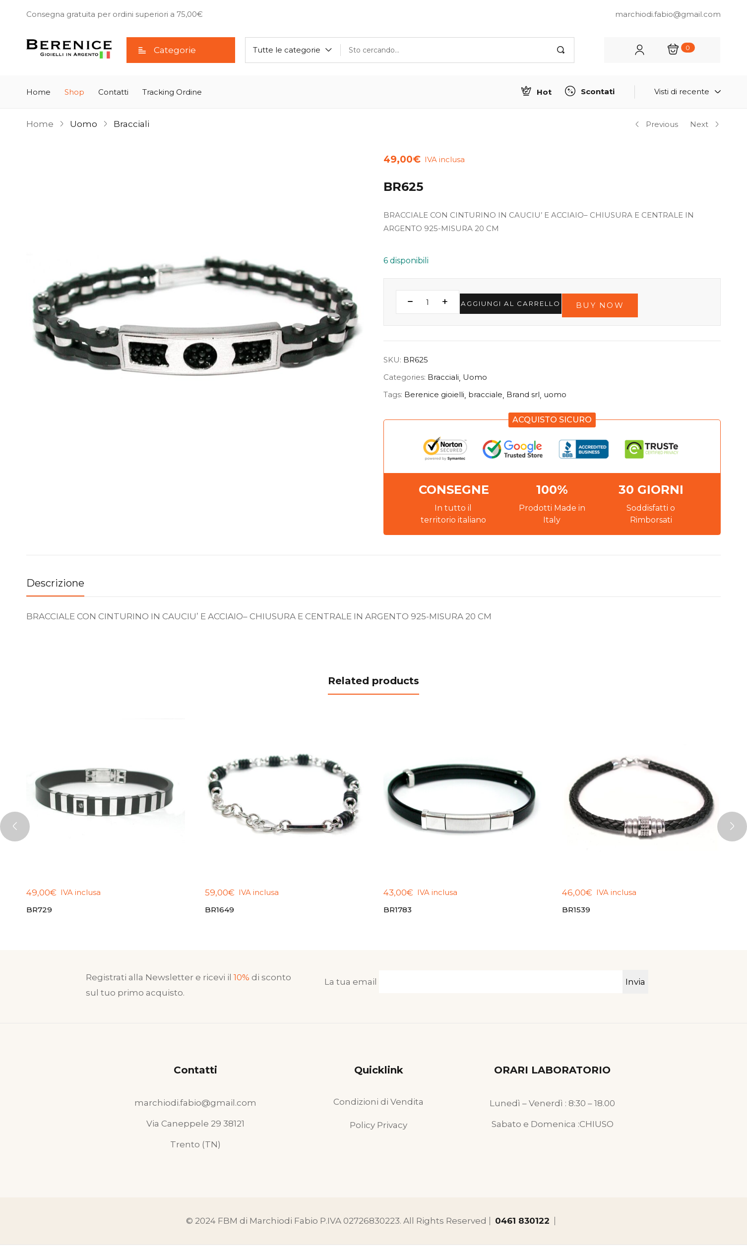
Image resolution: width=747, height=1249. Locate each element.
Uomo (83, 124)
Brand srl (523, 394)
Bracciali (131, 124)
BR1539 (577, 912)
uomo (555, 394)
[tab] (65, 585)
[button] (293, 50)
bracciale (485, 394)
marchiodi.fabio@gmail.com (195, 1107)
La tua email (473, 986)
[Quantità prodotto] (427, 302)
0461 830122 (522, 1225)
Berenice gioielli (434, 394)
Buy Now (650, 301)
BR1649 (221, 912)
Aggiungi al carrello (530, 301)
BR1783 (398, 912)
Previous (656, 124)
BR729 (40, 912)
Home (40, 124)
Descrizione (55, 583)
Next (705, 124)
